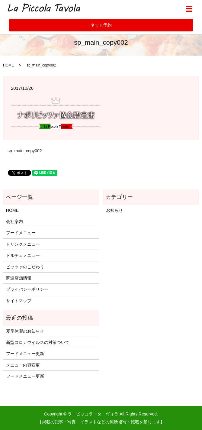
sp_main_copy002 (25, 150)
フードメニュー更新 (25, 353)
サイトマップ (18, 300)
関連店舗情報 (18, 278)
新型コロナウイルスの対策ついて (37, 342)
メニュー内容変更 (23, 365)
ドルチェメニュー (23, 255)
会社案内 (14, 221)
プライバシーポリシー (27, 289)
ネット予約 (101, 25)
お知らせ (114, 210)
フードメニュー (21, 232)
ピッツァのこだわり (25, 266)
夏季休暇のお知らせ (25, 331)
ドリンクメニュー (23, 244)
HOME (8, 65)
